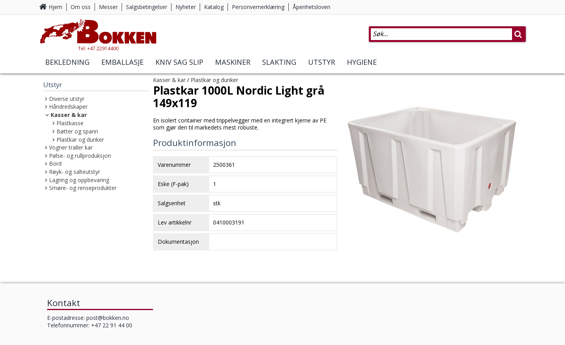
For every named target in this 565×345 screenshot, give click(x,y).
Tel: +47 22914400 (98, 48)
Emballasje (122, 62)
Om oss (81, 7)
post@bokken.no (107, 317)
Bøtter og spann (77, 131)
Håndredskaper (68, 106)
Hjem (55, 7)
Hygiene (362, 62)
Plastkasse (70, 123)
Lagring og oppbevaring (79, 180)
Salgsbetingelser (146, 7)
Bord (55, 163)
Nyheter (185, 7)
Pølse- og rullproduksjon (80, 155)
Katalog (214, 7)
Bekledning (67, 62)
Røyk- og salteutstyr (74, 171)
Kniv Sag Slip (179, 62)
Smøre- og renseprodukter (83, 188)
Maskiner (232, 62)
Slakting (279, 62)
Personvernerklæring (258, 7)
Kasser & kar (69, 115)
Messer (108, 7)
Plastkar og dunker (80, 139)
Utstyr (321, 62)
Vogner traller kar (71, 147)
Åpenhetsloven (311, 7)
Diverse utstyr (66, 98)
